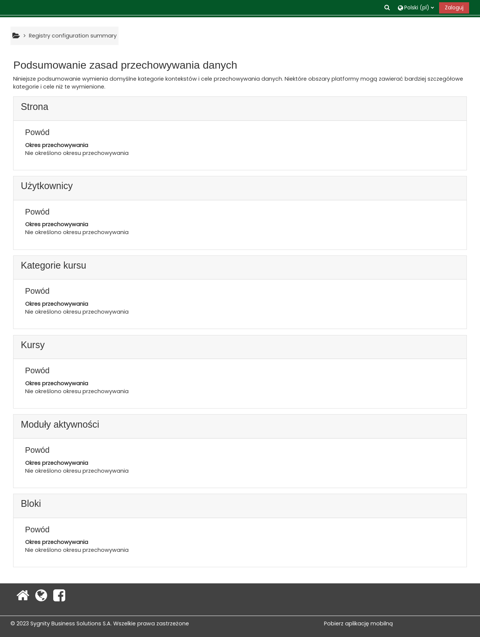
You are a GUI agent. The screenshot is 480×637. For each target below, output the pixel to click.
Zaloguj (454, 7)
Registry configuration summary (73, 35)
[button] (387, 7)
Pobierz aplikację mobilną (358, 623)
